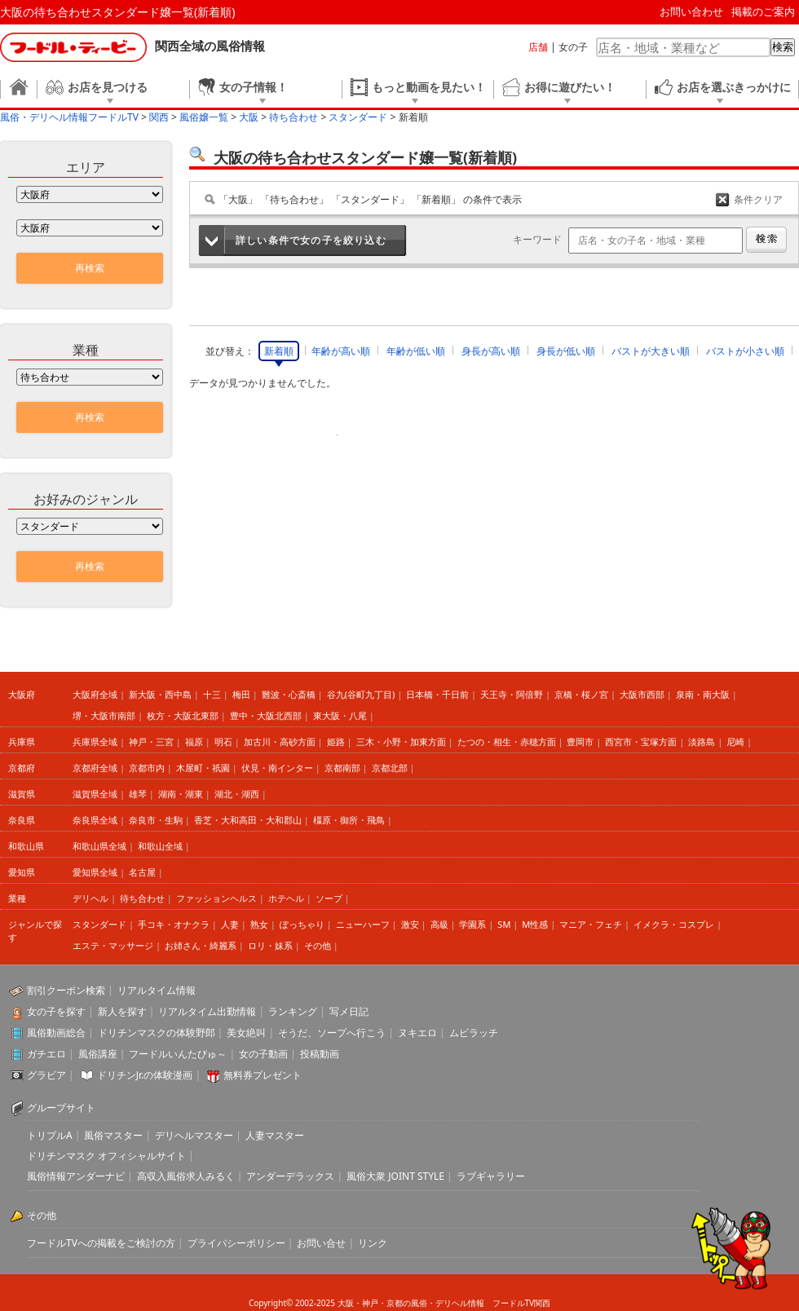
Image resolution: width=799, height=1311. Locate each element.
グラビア (46, 1075)
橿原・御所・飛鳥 (349, 820)
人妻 (230, 924)
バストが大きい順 (650, 351)
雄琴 (138, 794)
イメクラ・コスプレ (673, 924)
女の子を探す (56, 1011)
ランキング (292, 1011)
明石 (223, 741)
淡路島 (701, 741)
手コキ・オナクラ (174, 924)
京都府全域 (95, 767)
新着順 (279, 351)
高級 (439, 924)
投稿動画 (319, 1054)
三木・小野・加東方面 (401, 741)
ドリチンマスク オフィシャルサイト (106, 1156)
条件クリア (758, 199)
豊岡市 (580, 741)
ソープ (329, 898)
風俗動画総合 (56, 1033)
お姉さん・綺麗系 (200, 945)
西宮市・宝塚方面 (641, 741)
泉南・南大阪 (703, 694)
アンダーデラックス (290, 1176)
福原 (194, 741)
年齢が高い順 (340, 351)
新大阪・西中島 (160, 694)
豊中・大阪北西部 (266, 715)
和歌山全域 (160, 846)
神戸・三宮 (151, 741)
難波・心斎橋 (289, 694)
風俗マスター (113, 1135)
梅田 (241, 694)
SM (503, 924)
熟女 (259, 924)
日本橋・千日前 (437, 694)
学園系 (472, 924)
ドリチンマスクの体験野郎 (156, 1033)
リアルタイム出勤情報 (207, 1011)
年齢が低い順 (415, 351)
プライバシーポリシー (236, 1243)
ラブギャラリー (491, 1176)
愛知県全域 (95, 872)
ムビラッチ (473, 1033)
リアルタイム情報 (156, 990)
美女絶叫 (246, 1033)
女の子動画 (263, 1054)
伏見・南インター (277, 767)
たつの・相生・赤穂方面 (506, 741)
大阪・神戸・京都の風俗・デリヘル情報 (411, 1303)
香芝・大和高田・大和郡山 (248, 820)
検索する (766, 240)
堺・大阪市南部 (104, 715)
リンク (372, 1243)
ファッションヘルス (216, 898)
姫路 (336, 741)
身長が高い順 (490, 351)
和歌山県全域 (99, 846)
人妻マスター (274, 1135)
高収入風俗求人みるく (186, 1176)
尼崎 (735, 741)
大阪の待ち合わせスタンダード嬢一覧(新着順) (117, 12)
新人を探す (122, 1011)
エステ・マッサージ (113, 945)
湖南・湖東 (180, 794)
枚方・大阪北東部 (183, 715)
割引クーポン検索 (66, 990)
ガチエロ (46, 1054)
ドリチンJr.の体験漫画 (145, 1075)
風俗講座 (97, 1054)
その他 (317, 945)
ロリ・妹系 (270, 945)
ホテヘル (286, 898)
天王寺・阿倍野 (511, 694)
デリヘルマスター (194, 1135)
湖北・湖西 (236, 794)
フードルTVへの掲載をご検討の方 (101, 1243)
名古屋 (142, 872)
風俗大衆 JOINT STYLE (395, 1176)
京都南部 (342, 767)
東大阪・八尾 (340, 715)
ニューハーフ (363, 924)
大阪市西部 (642, 694)
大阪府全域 (95, 694)
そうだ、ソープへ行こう (332, 1033)
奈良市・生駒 (156, 820)
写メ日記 (349, 1011)
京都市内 (147, 767)
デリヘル (90, 898)
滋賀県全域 (95, 794)
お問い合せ (321, 1243)
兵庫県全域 (95, 741)
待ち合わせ (142, 898)
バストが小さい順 (745, 351)
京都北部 (390, 767)
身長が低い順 (565, 351)
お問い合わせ (691, 11)
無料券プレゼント (262, 1075)
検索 (782, 47)
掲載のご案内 (763, 11)
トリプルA (50, 1135)
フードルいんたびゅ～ (178, 1054)
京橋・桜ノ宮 (581, 694)
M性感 (535, 924)
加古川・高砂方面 (280, 741)
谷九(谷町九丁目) (361, 694)
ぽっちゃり (302, 924)
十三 (212, 694)
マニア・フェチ (590, 924)
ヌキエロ (417, 1033)
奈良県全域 (95, 820)
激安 (410, 924)
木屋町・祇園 (203, 767)
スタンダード (99, 924)
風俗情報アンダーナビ (76, 1176)
